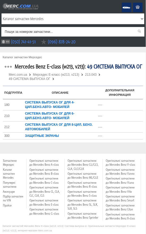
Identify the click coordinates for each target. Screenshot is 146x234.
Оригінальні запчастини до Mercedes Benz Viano (120, 180)
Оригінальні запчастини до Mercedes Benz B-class (44, 172)
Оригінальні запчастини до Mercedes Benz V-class (120, 162)
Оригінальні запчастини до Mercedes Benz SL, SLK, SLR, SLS (83, 204)
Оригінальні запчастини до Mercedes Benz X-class (120, 216)
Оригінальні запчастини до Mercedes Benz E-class (44, 202)
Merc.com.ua (18, 74)
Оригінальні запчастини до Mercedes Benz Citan (120, 207)
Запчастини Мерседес (10, 162)
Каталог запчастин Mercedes (9, 174)
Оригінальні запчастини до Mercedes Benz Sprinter (83, 215)
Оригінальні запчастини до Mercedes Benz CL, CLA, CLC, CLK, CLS (44, 191)
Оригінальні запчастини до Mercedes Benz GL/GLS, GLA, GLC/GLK (83, 165)
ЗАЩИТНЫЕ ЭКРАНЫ (42, 136)
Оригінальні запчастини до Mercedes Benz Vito (120, 189)
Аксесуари (9, 192)
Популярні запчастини (9, 184)
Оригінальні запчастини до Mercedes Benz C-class (44, 180)
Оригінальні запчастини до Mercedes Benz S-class (82, 193)
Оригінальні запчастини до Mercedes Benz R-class (82, 184)
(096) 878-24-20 (62, 42)
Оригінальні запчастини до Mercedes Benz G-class (44, 211)
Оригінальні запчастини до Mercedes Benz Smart (120, 198)
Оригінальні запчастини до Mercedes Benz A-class (44, 162)
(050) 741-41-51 (23, 42)
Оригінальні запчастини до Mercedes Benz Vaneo (120, 172)
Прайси (7, 205)
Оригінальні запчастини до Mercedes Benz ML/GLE (83, 175)
